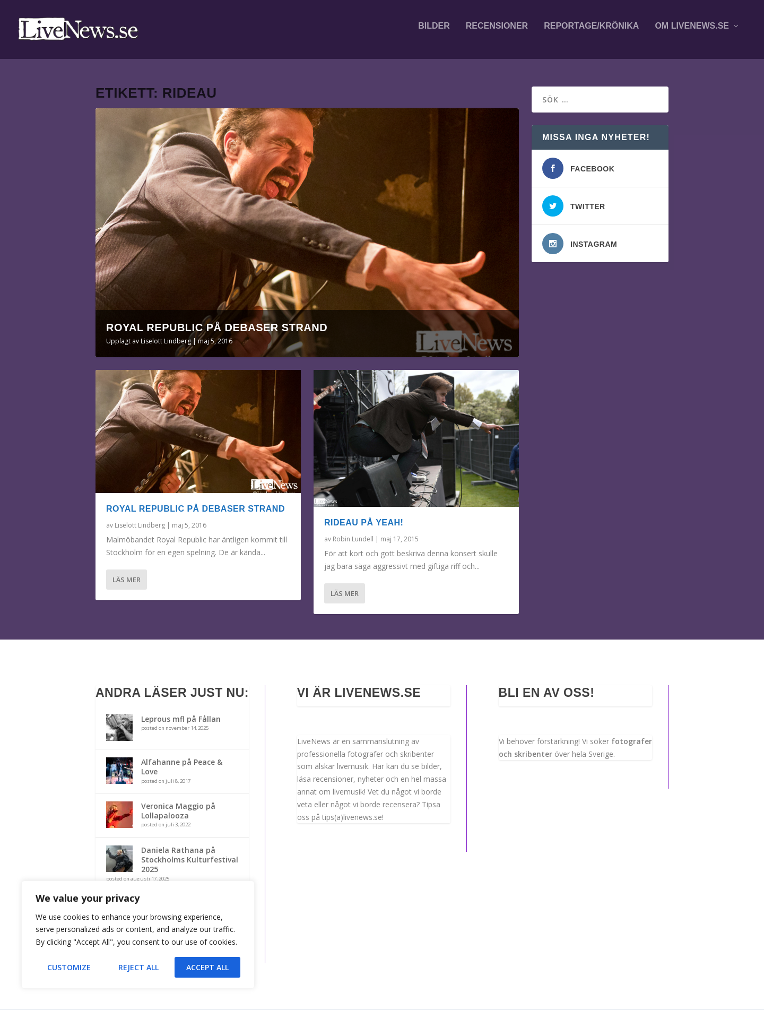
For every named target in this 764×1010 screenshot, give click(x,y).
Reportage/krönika (591, 33)
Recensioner (497, 33)
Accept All (207, 967)
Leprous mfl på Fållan (181, 719)
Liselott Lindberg (166, 341)
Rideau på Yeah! (363, 523)
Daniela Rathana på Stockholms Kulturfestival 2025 (189, 860)
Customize (69, 967)
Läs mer (126, 580)
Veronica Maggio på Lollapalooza (178, 811)
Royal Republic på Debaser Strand (216, 328)
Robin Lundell (353, 539)
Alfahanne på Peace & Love (181, 767)
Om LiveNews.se (692, 33)
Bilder (434, 33)
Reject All (138, 967)
